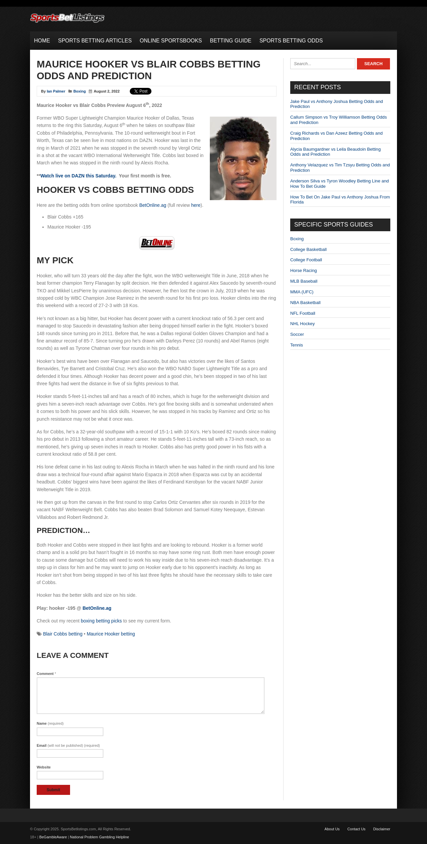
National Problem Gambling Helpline (99, 837)
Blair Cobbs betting (62, 634)
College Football (306, 259)
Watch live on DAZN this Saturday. (78, 175)
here (195, 205)
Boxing (79, 91)
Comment (46, 674)
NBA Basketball (305, 302)
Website (44, 767)
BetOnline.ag (152, 205)
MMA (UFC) (302, 291)
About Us (332, 829)
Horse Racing (303, 270)
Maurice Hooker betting (111, 634)
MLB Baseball (303, 281)
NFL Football (302, 313)
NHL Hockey (302, 323)
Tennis (296, 344)
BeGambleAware (53, 837)
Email (68, 745)
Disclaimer (381, 829)
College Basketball (308, 249)
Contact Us (356, 829)
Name (50, 723)
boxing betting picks (101, 620)
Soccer (297, 334)
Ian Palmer (56, 91)
